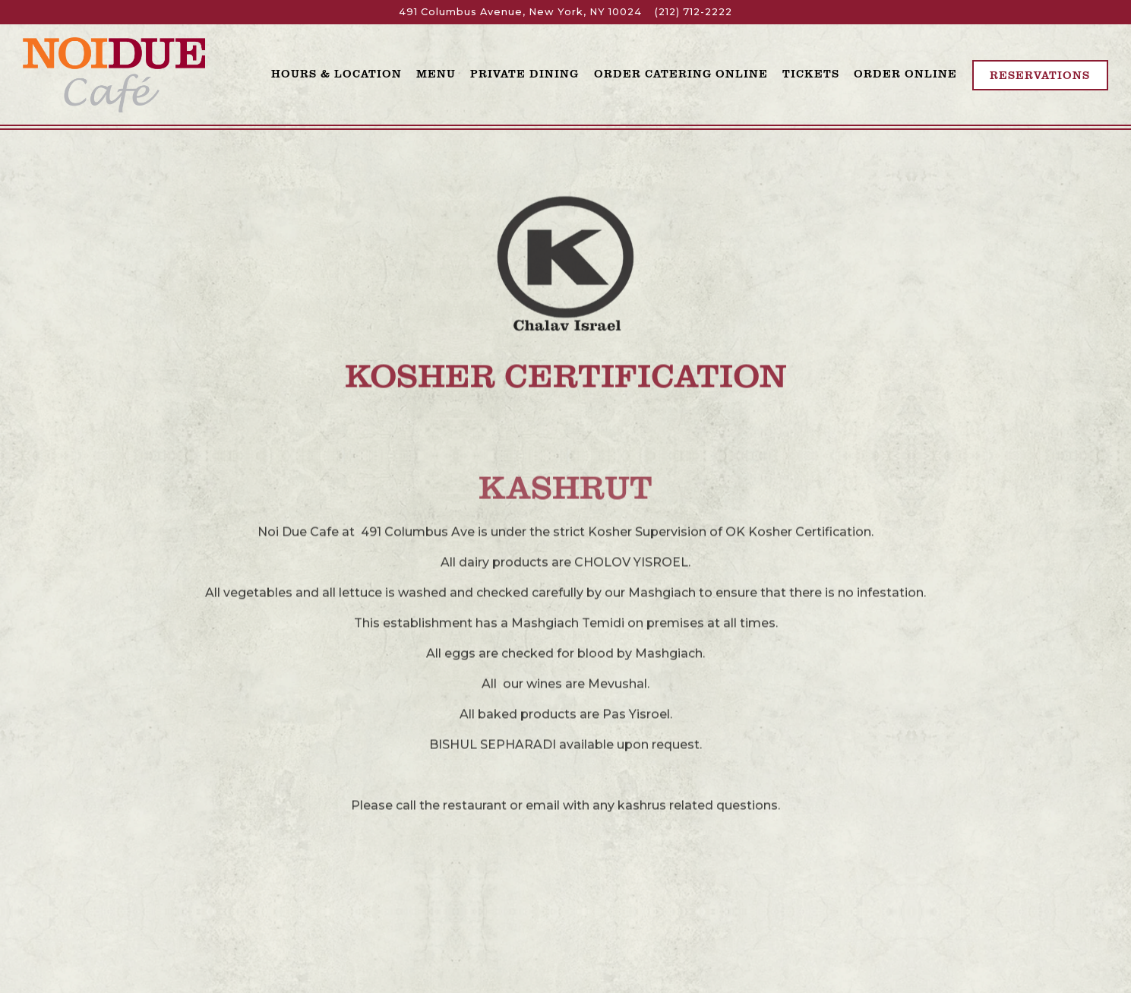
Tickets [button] (810, 73)
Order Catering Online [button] (681, 73)
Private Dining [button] (524, 73)
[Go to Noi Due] (520, 12)
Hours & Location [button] (336, 73)
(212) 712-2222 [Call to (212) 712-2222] (693, 11)
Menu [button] (436, 73)
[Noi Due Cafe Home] (114, 74)
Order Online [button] (905, 73)
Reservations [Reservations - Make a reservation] (1040, 74)
